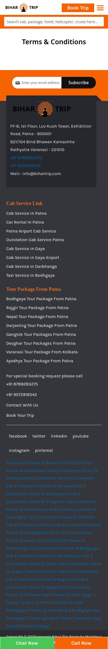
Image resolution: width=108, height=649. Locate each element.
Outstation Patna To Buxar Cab (47, 524)
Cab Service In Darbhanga (31, 266)
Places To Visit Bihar (48, 610)
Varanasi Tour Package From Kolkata (42, 351)
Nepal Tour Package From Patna (37, 316)
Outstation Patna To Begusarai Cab (51, 579)
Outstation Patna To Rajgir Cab (36, 587)
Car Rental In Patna (25, 222)
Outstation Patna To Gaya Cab (35, 563)
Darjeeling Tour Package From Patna (41, 325)
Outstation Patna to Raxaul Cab (37, 462)
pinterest (44, 450)
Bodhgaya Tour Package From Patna (41, 298)
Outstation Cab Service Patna (35, 239)
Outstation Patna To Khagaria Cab (39, 501)
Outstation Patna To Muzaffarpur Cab (53, 555)
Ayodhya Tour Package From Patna (39, 360)
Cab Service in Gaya (25, 248)
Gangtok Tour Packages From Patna (41, 334)
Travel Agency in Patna (50, 618)
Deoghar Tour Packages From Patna (41, 343)
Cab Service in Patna (26, 213)
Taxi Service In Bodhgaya (30, 275)
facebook (18, 436)
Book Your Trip (20, 415)
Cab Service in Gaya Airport (32, 257)
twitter (38, 436)
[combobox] (54, 21)
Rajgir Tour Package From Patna (37, 307)
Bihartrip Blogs (35, 625)
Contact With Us (22, 405)
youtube (81, 436)
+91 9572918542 (25, 165)
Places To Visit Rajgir (72, 594)
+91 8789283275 (26, 157)
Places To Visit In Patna (28, 602)
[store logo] (21, 7)
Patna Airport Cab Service (31, 231)
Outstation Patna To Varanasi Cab (50, 486)
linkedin (59, 436)
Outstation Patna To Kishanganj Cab (41, 493)
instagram (19, 450)
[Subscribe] (78, 82)
